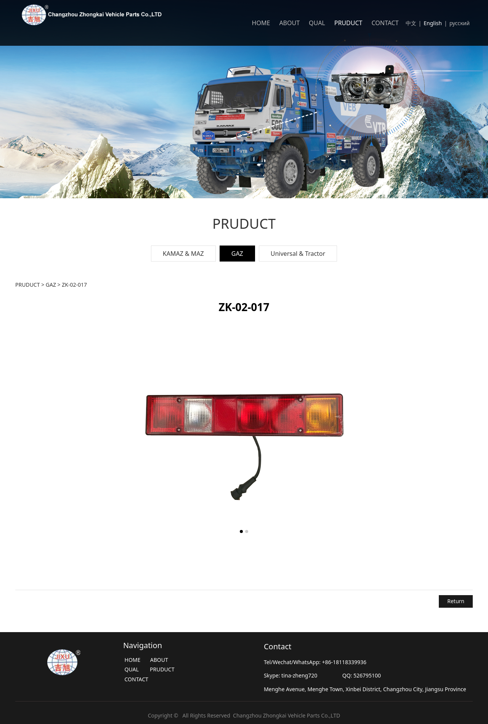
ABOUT (289, 23)
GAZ (237, 253)
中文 (411, 23)
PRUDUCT (348, 23)
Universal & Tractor (298, 253)
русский (460, 23)
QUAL (317, 23)
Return (455, 601)
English (433, 23)
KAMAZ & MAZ (183, 253)
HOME (261, 23)
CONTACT (384, 23)
